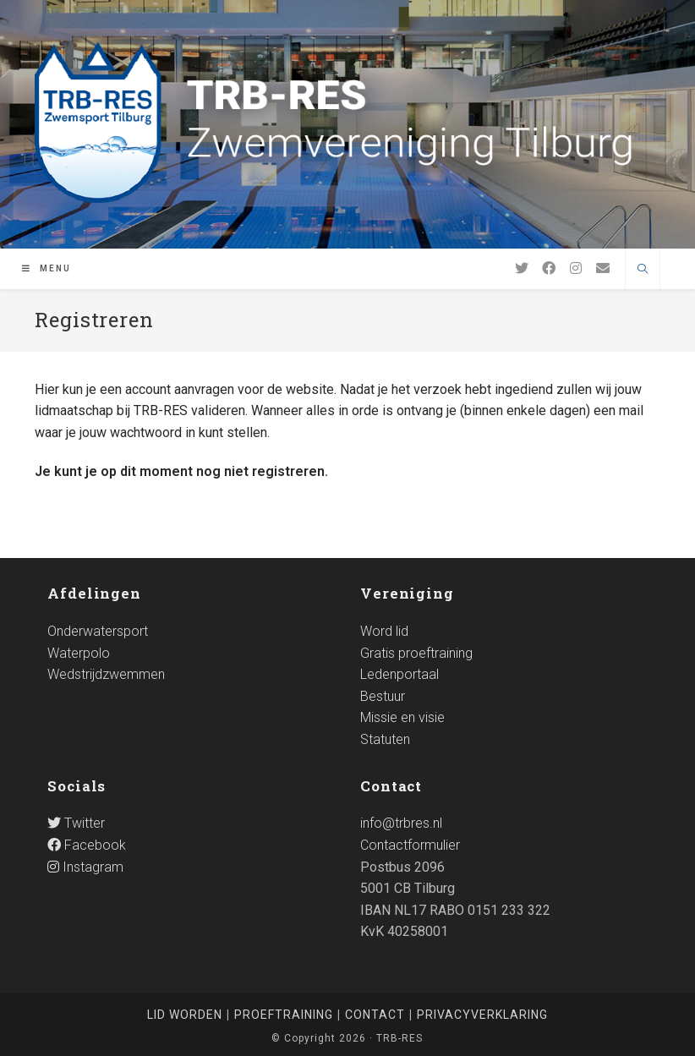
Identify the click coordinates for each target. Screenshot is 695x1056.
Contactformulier (410, 845)
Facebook (86, 845)
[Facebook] (548, 268)
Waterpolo (78, 653)
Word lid (384, 631)
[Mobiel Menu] (46, 268)
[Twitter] (521, 268)
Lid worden (184, 1014)
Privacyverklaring (482, 1014)
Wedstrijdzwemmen (106, 674)
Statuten (385, 739)
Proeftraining (283, 1014)
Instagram (85, 867)
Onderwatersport (97, 631)
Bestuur (382, 696)
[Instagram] (575, 268)
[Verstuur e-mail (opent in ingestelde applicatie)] (602, 268)
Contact (375, 1014)
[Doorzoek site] (642, 270)
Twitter (76, 823)
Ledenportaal (399, 674)
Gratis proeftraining (416, 653)
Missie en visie (402, 717)
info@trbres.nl (401, 823)
